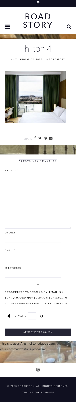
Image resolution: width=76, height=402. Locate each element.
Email (10, 250)
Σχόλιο (11, 170)
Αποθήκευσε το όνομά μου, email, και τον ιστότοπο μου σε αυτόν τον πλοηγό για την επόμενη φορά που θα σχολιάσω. (36, 298)
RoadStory (57, 59)
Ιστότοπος (13, 268)
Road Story (38, 20)
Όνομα (11, 232)
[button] (8, 27)
